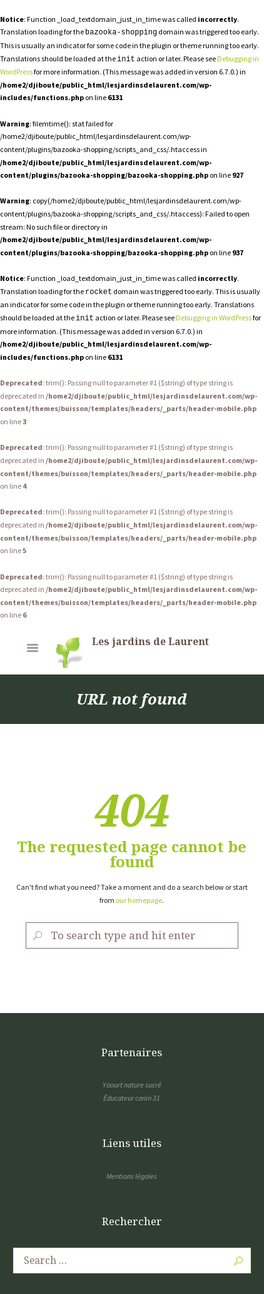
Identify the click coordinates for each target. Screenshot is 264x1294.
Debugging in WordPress (213, 317)
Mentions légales (131, 1176)
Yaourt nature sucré (132, 1084)
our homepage (139, 900)
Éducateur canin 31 (131, 1098)
